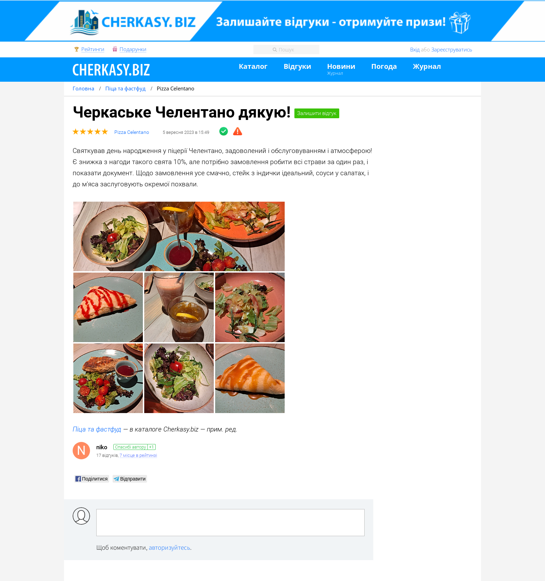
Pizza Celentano (131, 132)
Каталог (253, 66)
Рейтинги (92, 49)
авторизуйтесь (169, 547)
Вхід (415, 49)
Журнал (335, 73)
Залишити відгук (316, 113)
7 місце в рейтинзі (138, 455)
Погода (384, 66)
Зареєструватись (451, 49)
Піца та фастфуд (97, 429)
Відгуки (297, 66)
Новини (341, 66)
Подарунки (133, 49)
